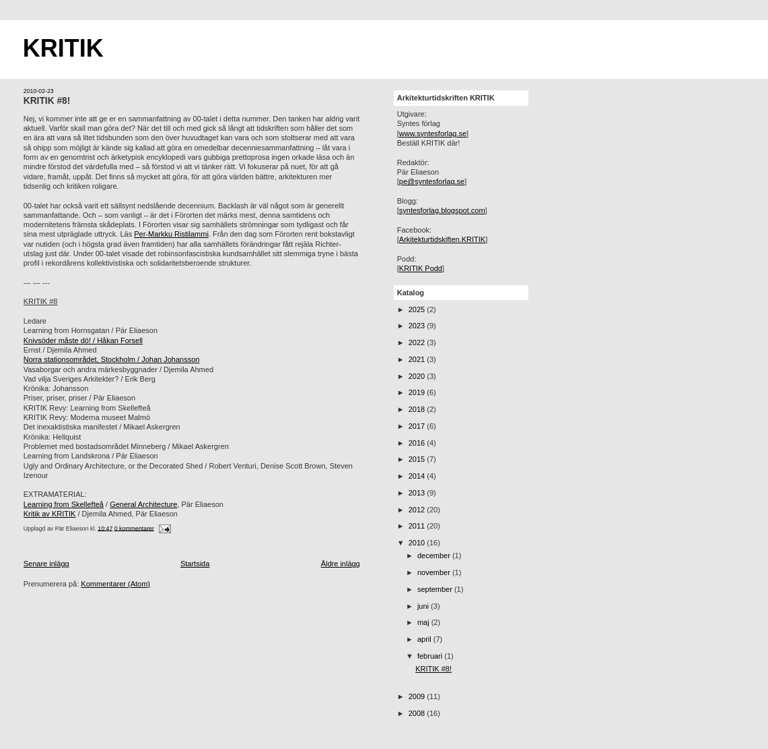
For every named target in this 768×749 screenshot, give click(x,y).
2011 (418, 526)
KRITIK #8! (47, 101)
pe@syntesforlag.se (431, 181)
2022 (418, 342)
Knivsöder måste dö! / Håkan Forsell (83, 340)
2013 (418, 493)
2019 (418, 392)
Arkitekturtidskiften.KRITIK (442, 239)
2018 (418, 409)
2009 (418, 696)
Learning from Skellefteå (64, 504)
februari (430, 656)
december (434, 555)
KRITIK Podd (420, 268)
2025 (418, 309)
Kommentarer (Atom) (115, 584)
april (425, 639)
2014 (418, 476)
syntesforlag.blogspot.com (442, 210)
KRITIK (63, 48)
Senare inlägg (46, 564)
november (434, 572)
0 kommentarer (134, 528)
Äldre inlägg (340, 564)
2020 (418, 376)
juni (424, 606)
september (435, 589)
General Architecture (143, 504)
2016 (418, 443)
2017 (418, 426)
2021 (418, 359)
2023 (418, 326)
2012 (418, 510)
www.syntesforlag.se (432, 133)
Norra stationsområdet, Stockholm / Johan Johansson (112, 359)
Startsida (194, 564)
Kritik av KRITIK (50, 514)
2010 (418, 543)
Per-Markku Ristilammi (171, 234)
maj (424, 622)
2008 (418, 713)
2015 (418, 459)
